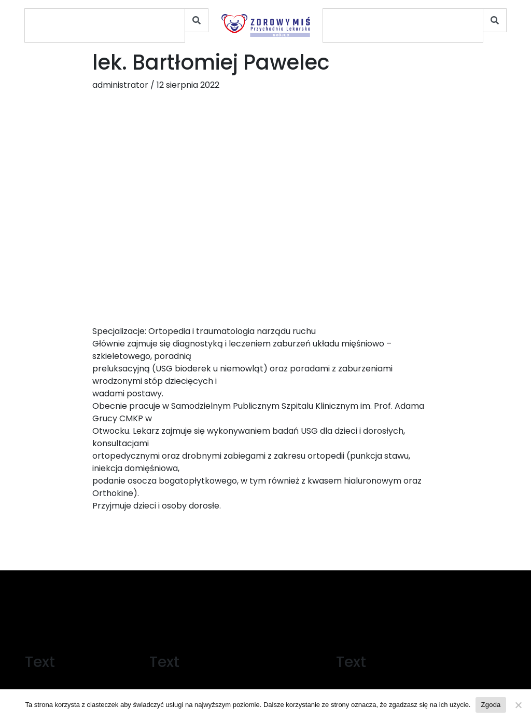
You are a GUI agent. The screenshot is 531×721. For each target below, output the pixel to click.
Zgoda (490, 705)
